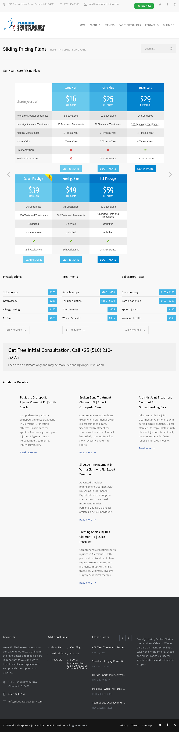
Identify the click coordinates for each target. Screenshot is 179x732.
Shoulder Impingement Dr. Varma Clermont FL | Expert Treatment (97, 469)
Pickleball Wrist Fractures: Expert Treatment (109, 688)
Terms (135, 725)
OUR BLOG (168, 25)
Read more (26, 452)
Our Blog (75, 647)
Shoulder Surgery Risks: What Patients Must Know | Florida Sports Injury (109, 661)
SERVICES (109, 25)
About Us (56, 647)
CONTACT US (152, 25)
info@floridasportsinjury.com (104, 4)
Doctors (74, 653)
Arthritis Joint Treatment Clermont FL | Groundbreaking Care (155, 402)
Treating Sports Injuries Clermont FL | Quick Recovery (94, 537)
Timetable (56, 659)
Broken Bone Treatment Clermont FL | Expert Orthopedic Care (95, 402)
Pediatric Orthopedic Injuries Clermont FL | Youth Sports (38, 402)
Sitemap (147, 725)
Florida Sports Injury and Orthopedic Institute (39, 725)
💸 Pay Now (144, 6)
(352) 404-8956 (71, 4)
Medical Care (58, 653)
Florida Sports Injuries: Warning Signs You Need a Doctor (109, 675)
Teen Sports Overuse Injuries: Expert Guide (109, 702)
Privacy (124, 725)
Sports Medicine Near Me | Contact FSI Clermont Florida (77, 664)
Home (53, 49)
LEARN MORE (71, 168)
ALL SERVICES (14, 330)
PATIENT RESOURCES (130, 25)
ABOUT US (95, 25)
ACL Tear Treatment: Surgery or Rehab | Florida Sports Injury (109, 647)
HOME (81, 25)
